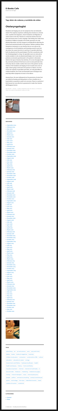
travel (39, 380)
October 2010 (10, 311)
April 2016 (10, 228)
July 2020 (9, 138)
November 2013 (11, 266)
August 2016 (10, 220)
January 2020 (10, 148)
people (8, 377)
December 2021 (11, 131)
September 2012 (11, 290)
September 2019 (11, 156)
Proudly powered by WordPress (19, 406)
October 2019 (10, 154)
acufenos (19, 88)
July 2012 (9, 292)
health (36, 363)
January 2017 (10, 216)
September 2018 (11, 179)
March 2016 (10, 230)
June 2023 (9, 129)
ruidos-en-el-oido (25, 90)
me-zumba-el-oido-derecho (14, 90)
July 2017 (9, 204)
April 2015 (9, 251)
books (13, 354)
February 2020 (11, 146)
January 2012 (10, 301)
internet (21, 368)
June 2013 (9, 276)
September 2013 (11, 270)
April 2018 (9, 187)
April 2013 (9, 280)
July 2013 (9, 274)
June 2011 (9, 309)
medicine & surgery (34, 371)
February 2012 (11, 299)
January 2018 (10, 193)
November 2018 (11, 175)
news (24, 374)
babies (8, 354)
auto (28, 351)
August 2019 (10, 158)
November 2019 (11, 152)
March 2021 (10, 135)
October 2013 (10, 268)
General (14, 88)
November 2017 (11, 197)
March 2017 (10, 212)
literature (17, 371)
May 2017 (9, 208)
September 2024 (11, 125)
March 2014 (10, 259)
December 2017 (11, 195)
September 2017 (11, 200)
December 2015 (11, 235)
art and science (21, 351)
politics (14, 377)
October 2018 (10, 177)
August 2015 (10, 243)
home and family (28, 366)
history (20, 366)
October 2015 (10, 239)
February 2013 (11, 284)
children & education (12, 357)
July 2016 (9, 222)
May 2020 (9, 142)
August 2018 (10, 181)
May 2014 (9, 255)
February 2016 (11, 231)
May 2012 (9, 295)
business (31, 354)
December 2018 (11, 173)
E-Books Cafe (12, 8)
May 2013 (9, 278)
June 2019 (9, 162)
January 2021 (10, 136)
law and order (10, 371)
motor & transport (17, 374)
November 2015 (11, 237)
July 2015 (9, 245)
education (9, 360)
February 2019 (11, 169)
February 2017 (11, 214)
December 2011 (11, 303)
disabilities (24, 88)
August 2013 (10, 272)
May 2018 (9, 185)
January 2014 (10, 262)
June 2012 (9, 293)
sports (8, 380)
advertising (9, 351)
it (39, 368)
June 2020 (10, 140)
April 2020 (10, 144)
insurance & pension (11, 368)
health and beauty (11, 366)
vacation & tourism (11, 383)
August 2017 (10, 202)
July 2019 (9, 160)
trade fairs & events (31, 380)
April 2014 (9, 257)
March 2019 (10, 167)
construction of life (32, 357)
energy (27, 360)
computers (22, 357)
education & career (18, 360)
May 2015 (9, 249)
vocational (21, 383)
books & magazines (21, 354)
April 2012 (9, 297)
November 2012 (11, 288)
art (15, 351)
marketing (25, 371)
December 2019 (11, 150)
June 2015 (9, 247)
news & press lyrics (33, 374)
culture (41, 357)
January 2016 (10, 233)
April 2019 (10, 166)
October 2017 (10, 199)
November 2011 (11, 305)
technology (14, 380)
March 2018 (10, 189)
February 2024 (11, 127)
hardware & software (27, 363)
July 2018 (9, 183)
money (8, 374)
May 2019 (9, 164)
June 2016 (9, 224)
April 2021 (9, 133)
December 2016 (11, 218)
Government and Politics (13, 363)
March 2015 (10, 253)
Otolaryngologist (16, 26)
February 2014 (11, 261)
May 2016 (9, 226)
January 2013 (10, 286)
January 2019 (10, 171)
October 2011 (10, 307)
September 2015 (11, 241)
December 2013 (11, 264)
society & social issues (36, 377)
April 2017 (9, 210)
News (8, 399)
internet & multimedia (31, 368)
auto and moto (35, 351)
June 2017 (9, 206)
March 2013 (10, 282)
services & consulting (23, 377)
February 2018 (11, 191)
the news (21, 380)
